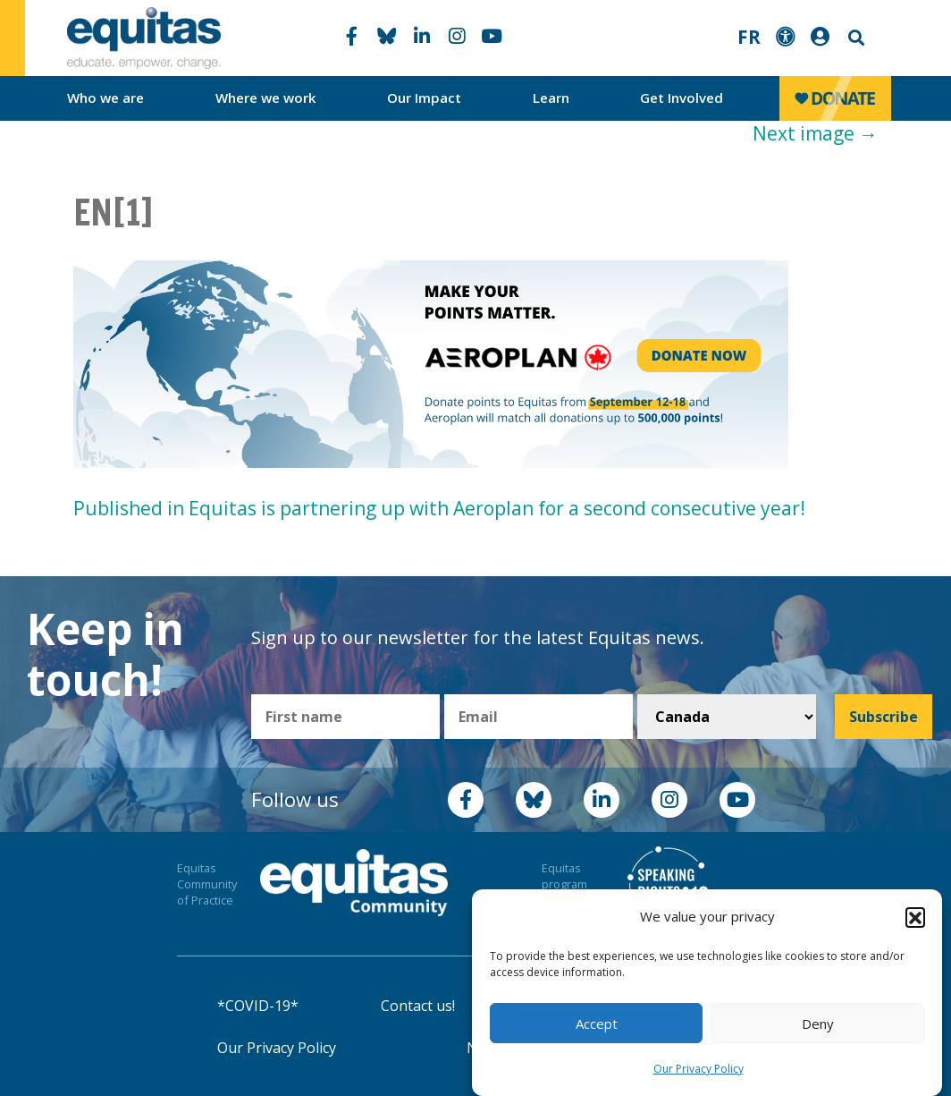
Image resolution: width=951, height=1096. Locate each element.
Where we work (265, 97)
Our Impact (424, 97)
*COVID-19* (258, 1005)
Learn (551, 97)
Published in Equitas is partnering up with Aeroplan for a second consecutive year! (439, 508)
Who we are (105, 97)
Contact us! (418, 1005)
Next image (815, 133)
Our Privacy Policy (698, 1068)
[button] (915, 917)
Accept (597, 1023)
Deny (818, 1023)
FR (749, 36)
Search (854, 38)
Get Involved (681, 97)
